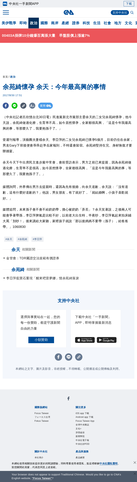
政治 (33, 23)
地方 (117, 23)
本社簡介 (39, 457)
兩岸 (54, 23)
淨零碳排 (80, 432)
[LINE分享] (15, 106)
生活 (96, 23)
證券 (75, 23)
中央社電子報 (82, 440)
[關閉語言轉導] (135, 474)
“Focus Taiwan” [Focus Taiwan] (42, 478)
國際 (44, 23)
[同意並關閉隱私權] (135, 463)
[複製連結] (24, 106)
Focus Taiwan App (85, 421)
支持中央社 (120, 12)
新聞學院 (80, 436)
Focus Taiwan (42, 413)
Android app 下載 (84, 417)
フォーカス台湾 (42, 417)
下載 (129, 3)
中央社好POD (83, 444)
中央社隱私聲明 (109, 463)
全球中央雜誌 (82, 424)
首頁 (5, 76)
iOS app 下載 (82, 413)
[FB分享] (6, 106)
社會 (107, 23)
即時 (23, 23)
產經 (65, 23)
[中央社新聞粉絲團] (68, 399)
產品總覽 (80, 457)
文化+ (79, 428)
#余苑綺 (22, 239)
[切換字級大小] (33, 106)
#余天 (9, 239)
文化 (128, 23)
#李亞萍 (37, 239)
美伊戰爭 (9, 23)
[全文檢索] (132, 13)
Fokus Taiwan (42, 421)
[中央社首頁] (68, 12)
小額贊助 (41, 340)
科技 (86, 23)
